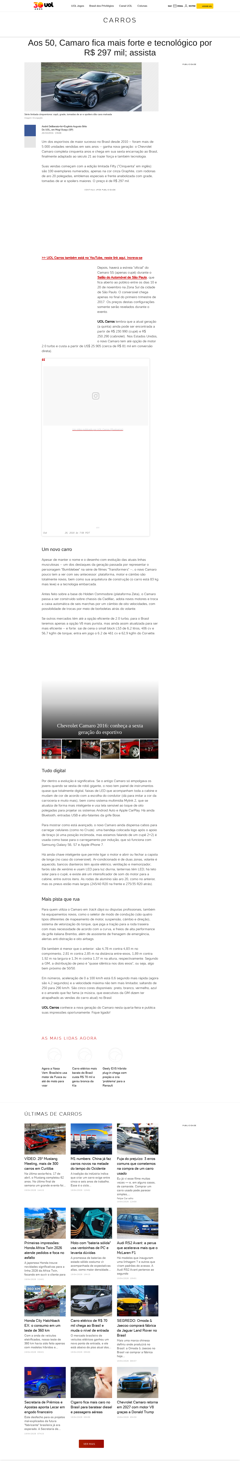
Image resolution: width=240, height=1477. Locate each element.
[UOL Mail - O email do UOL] (178, 6)
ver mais (91, 1444)
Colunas (142, 5)
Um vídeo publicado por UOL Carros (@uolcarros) (97, 429)
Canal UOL (125, 5)
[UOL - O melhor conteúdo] (43, 6)
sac (170, 6)
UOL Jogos (77, 5)
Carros (120, 20)
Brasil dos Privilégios (101, 5)
